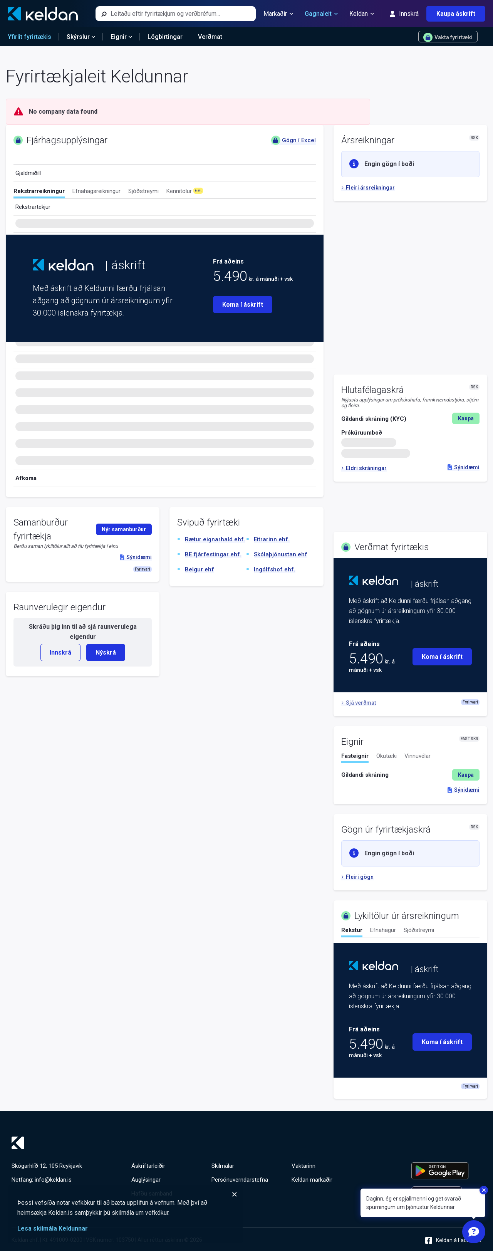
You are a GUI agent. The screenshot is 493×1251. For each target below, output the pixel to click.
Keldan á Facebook (453, 1240)
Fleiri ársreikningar (368, 188)
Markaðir (278, 14)
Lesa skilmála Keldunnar (52, 1228)
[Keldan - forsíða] (43, 13)
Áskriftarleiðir (148, 1165)
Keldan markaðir (312, 1179)
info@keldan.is (53, 1179)
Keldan (361, 14)
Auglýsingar (146, 1179)
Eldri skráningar (364, 468)
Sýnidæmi (464, 467)
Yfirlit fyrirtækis (29, 36)
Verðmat (210, 36)
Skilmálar (222, 1165)
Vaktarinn (303, 1165)
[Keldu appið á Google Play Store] (446, 1170)
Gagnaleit (321, 14)
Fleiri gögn (357, 877)
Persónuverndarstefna (239, 1179)
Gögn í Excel (293, 140)
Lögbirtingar (165, 36)
